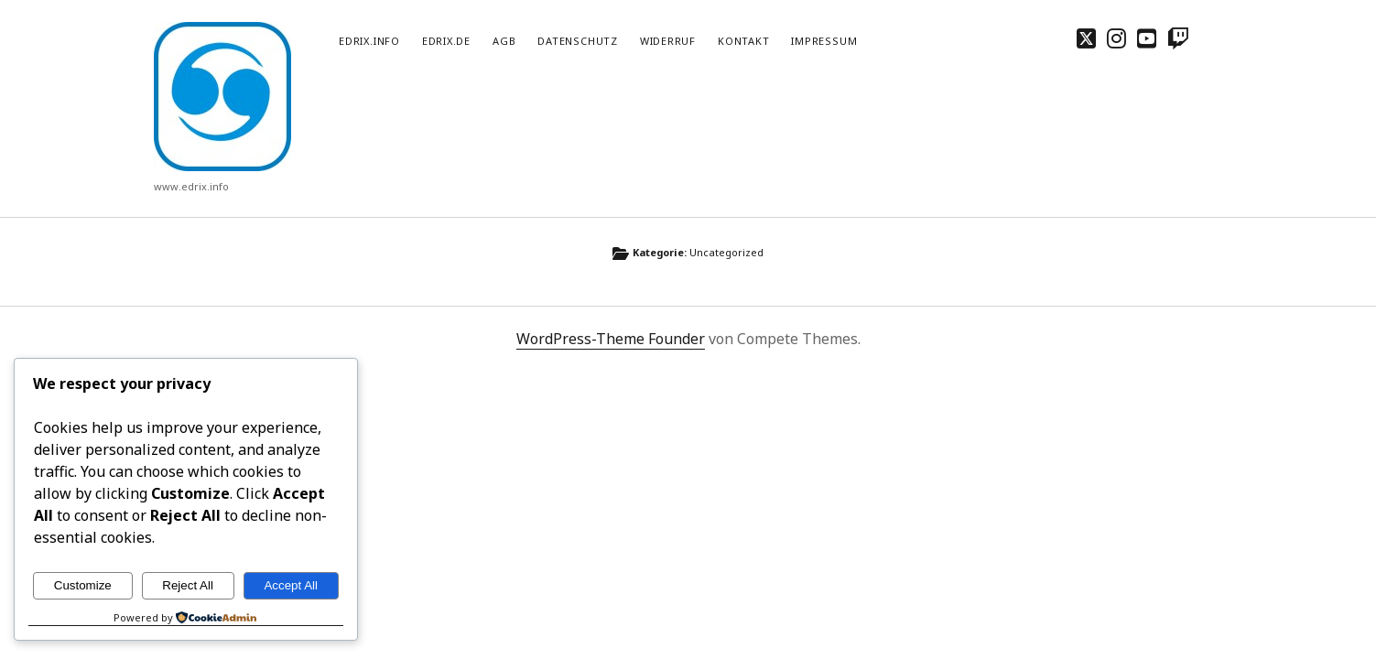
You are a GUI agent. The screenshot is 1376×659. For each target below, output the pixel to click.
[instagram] (1116, 38)
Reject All (187, 585)
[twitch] (1178, 38)
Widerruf (668, 41)
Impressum (824, 41)
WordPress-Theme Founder (610, 339)
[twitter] (1086, 38)
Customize (83, 585)
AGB (504, 41)
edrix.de (446, 41)
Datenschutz (577, 41)
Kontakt (743, 41)
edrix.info (369, 41)
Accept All (291, 585)
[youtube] (1146, 38)
